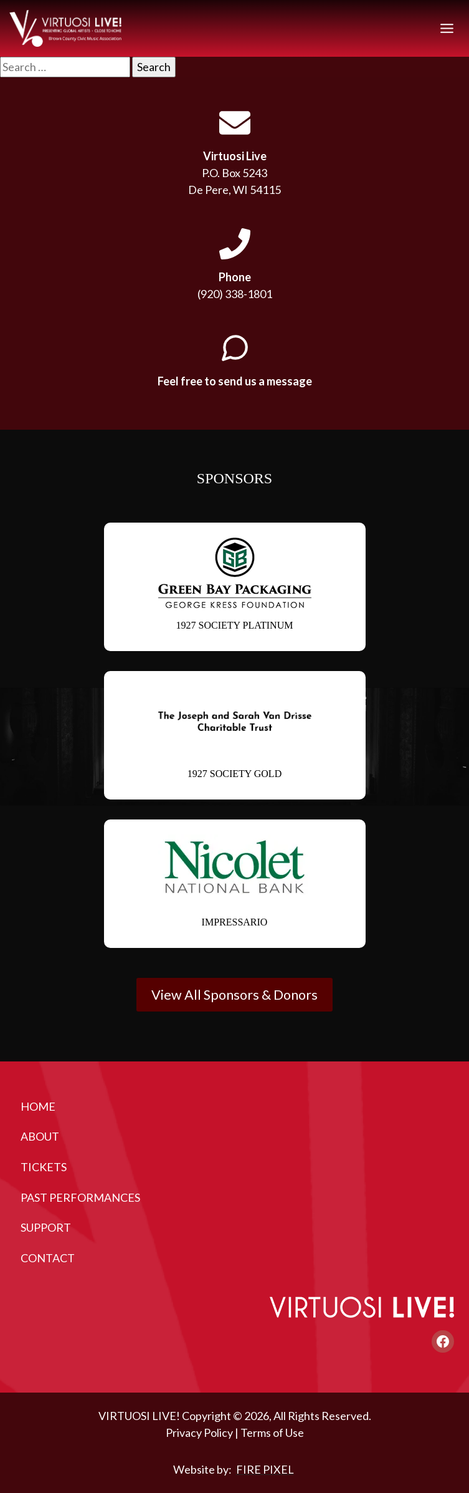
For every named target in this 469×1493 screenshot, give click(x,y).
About (40, 1136)
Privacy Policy (199, 1432)
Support (46, 1227)
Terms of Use (272, 1432)
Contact (48, 1258)
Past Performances (80, 1197)
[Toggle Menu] (447, 28)
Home (38, 1106)
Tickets (44, 1167)
